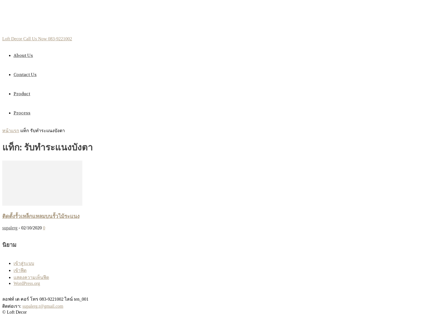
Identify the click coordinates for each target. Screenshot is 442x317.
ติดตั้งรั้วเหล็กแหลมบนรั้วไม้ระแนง (40, 216)
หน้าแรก (10, 130)
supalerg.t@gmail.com (42, 306)
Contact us (25, 74)
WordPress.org (27, 283)
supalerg (9, 227)
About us (23, 55)
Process (22, 113)
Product (22, 94)
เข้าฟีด (20, 270)
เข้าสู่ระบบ (24, 263)
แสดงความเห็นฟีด (31, 277)
